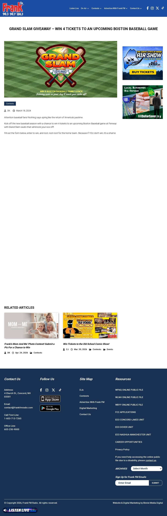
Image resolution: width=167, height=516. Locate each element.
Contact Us (134, 8)
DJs (82, 389)
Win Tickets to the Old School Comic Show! (86, 344)
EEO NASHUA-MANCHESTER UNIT (133, 434)
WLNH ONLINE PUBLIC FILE (129, 397)
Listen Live (74, 8)
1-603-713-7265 (12, 418)
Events (108, 349)
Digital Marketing (88, 408)
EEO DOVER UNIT (124, 427)
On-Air (84, 8)
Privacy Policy (122, 449)
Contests (95, 8)
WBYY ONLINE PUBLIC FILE (129, 404)
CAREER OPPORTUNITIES (128, 442)
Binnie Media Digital (153, 503)
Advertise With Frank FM (114, 8)
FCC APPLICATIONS (125, 412)
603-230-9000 (11, 429)
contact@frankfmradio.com (18, 407)
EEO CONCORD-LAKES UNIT (129, 419)
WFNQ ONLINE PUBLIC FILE (129, 389)
